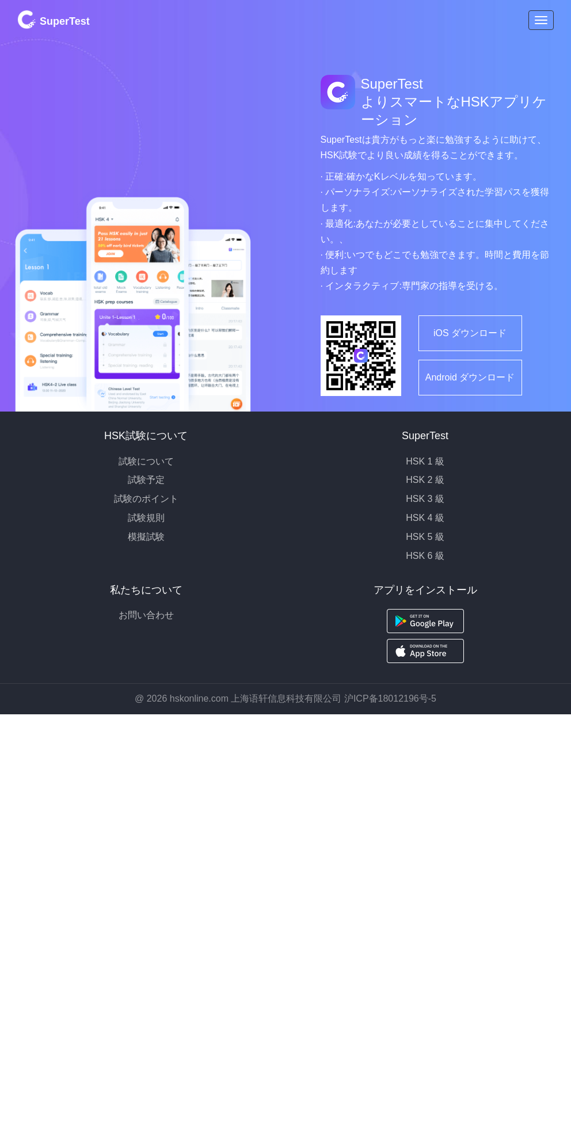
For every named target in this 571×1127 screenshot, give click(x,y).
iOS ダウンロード (470, 333)
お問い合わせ (146, 615)
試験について (146, 461)
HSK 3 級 (425, 499)
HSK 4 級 (425, 518)
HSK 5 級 (425, 537)
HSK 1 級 (425, 461)
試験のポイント (146, 499)
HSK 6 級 (425, 556)
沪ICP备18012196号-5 (390, 698)
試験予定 (146, 480)
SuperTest (53, 19)
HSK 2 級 (425, 480)
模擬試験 (146, 537)
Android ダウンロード (470, 377)
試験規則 (146, 518)
